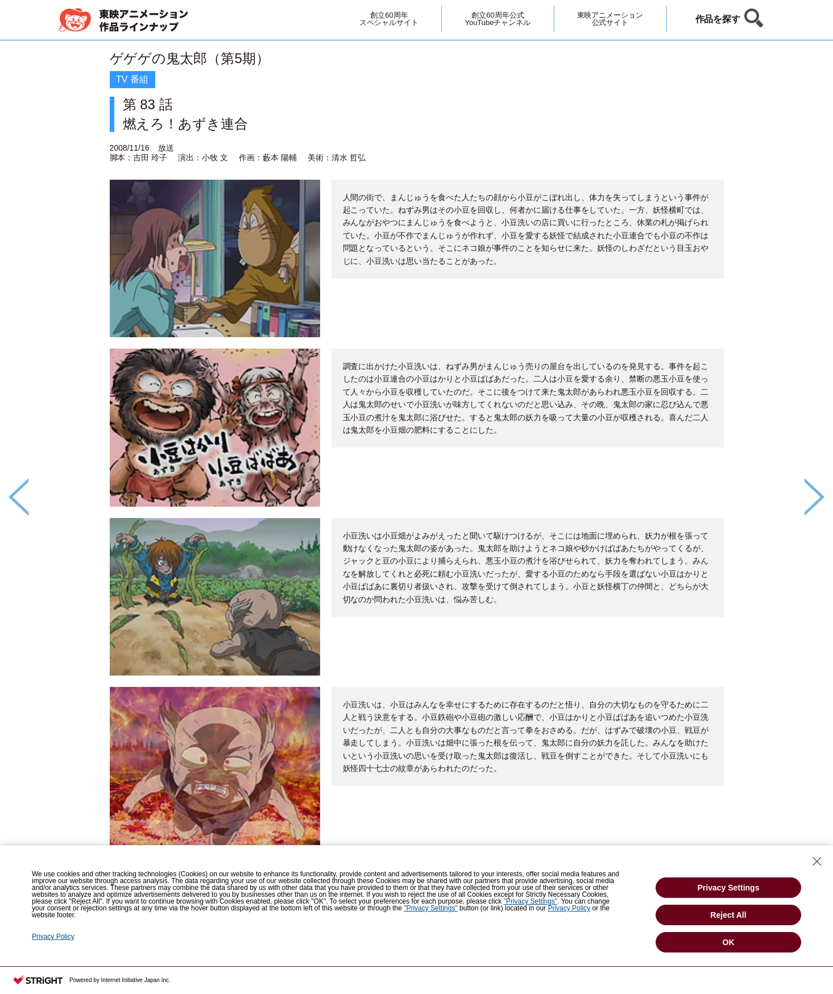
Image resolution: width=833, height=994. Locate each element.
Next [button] (814, 497)
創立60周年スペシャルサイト (388, 19)
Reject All (728, 915)
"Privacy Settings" (531, 901)
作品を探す (718, 19)
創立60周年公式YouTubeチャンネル (498, 19)
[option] (417, 477)
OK (729, 942)
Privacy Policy (569, 908)
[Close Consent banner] (817, 861)
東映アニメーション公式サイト (610, 19)
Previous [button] (18, 497)
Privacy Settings (729, 887)
